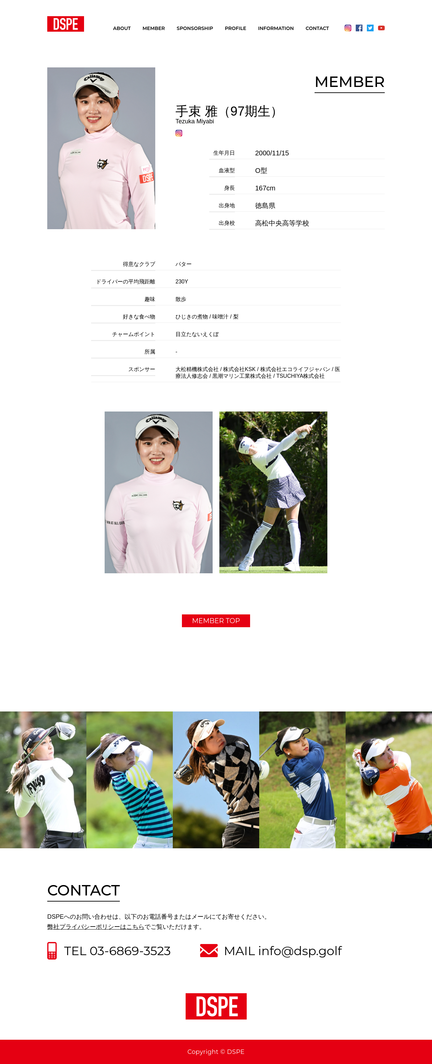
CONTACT (317, 28)
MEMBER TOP (216, 621)
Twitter (370, 28)
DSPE (65, 24)
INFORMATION (276, 28)
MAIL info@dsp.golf (283, 950)
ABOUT (122, 28)
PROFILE (235, 28)
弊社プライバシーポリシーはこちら (95, 926)
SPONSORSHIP (195, 28)
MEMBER (153, 28)
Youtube (381, 28)
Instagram (348, 28)
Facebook (359, 28)
